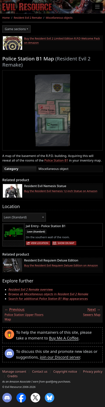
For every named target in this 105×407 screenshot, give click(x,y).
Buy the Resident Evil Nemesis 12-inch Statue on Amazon (60, 191)
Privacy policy (92, 371)
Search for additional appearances (48, 299)
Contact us (39, 371)
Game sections (15, 29)
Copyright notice (65, 371)
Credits (12, 376)
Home (6, 17)
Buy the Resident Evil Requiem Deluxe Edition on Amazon (61, 265)
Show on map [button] (66, 243)
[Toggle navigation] (97, 6)
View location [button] (39, 243)
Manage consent (14, 371)
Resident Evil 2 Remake (28, 17)
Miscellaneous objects (59, 17)
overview (30, 289)
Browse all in (48, 294)
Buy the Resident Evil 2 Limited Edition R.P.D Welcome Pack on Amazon (62, 40)
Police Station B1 (56, 160)
